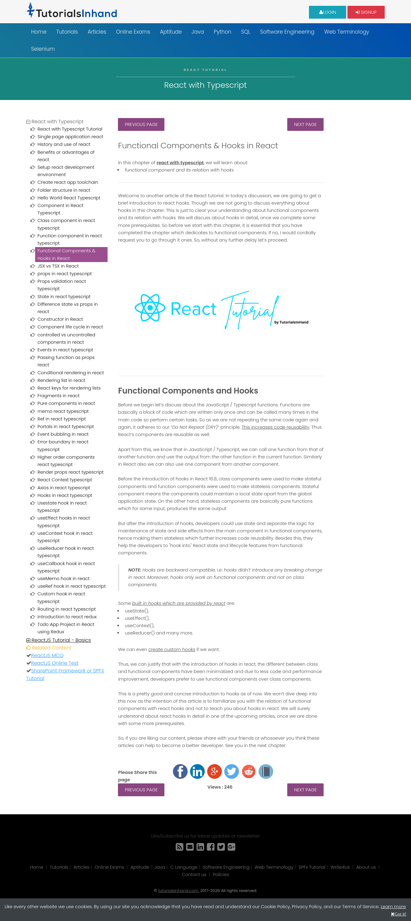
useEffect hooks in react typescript (64, 521)
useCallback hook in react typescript (66, 567)
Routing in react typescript (67, 609)
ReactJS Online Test (55, 663)
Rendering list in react (61, 380)
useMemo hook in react (64, 578)
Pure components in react (66, 403)
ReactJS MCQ (47, 655)
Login (327, 12)
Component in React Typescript (60, 209)
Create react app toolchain (68, 182)
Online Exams (133, 31)
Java (198, 31)
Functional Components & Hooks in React (66, 254)
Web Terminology (346, 31)
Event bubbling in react (63, 434)
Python (222, 31)
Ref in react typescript (62, 419)
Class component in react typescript (66, 224)
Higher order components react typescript (66, 461)
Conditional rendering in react (71, 373)
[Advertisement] (358, 209)
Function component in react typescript (70, 239)
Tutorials (67, 31)
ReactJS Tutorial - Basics (58, 640)
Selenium (43, 49)
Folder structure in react (64, 190)
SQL (245, 31)
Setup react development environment (66, 171)
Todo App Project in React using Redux (66, 628)
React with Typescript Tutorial (70, 129)
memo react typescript (63, 411)
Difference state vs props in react (68, 308)
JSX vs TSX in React (58, 266)
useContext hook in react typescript (65, 537)
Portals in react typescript (66, 427)
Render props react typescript (71, 472)
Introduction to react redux (67, 617)
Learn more (393, 907)
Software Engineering (287, 31)
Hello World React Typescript (69, 198)
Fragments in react (59, 396)
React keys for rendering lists (69, 388)
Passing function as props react (66, 361)
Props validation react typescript (62, 285)
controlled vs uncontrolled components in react (66, 338)
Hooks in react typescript (65, 495)
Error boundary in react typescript (63, 445)
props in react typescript (65, 274)
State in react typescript (64, 297)
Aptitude (171, 31)
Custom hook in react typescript (61, 597)
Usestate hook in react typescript (62, 506)
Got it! (400, 914)
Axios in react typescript (64, 488)
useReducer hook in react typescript (66, 552)
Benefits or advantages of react (66, 156)
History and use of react (64, 144)
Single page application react (70, 137)
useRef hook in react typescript (72, 586)
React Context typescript (65, 480)
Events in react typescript (65, 350)
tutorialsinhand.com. (178, 890)
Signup (366, 12)
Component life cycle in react (70, 327)
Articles (97, 31)
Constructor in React (60, 319)
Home (38, 31)
